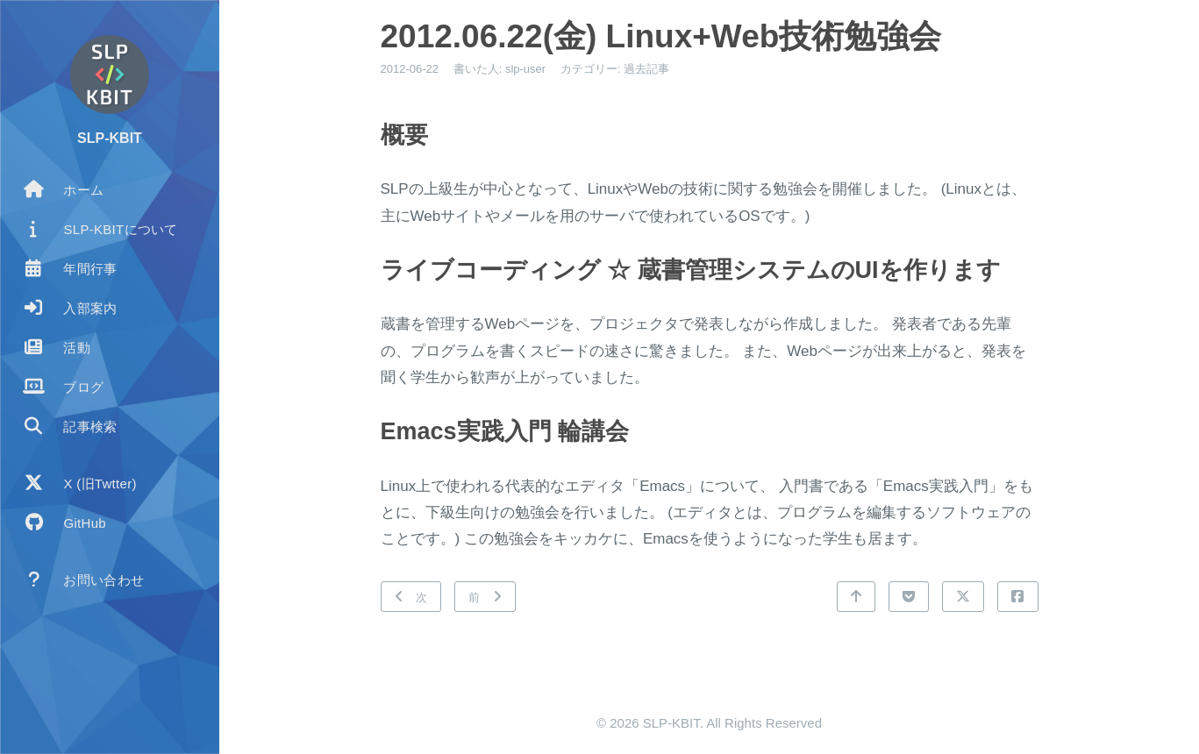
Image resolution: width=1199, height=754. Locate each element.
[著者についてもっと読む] (109, 74)
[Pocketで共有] (909, 596)
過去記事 (646, 68)
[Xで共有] (963, 596)
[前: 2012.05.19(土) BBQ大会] (485, 596)
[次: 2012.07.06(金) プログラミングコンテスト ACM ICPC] (411, 596)
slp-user (525, 68)
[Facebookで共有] (1017, 596)
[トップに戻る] (856, 596)
